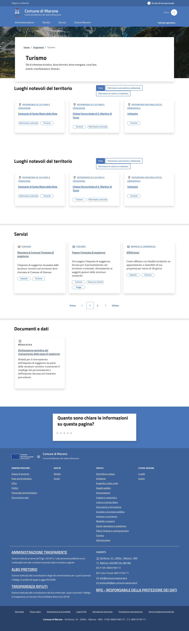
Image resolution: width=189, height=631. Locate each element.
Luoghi (141, 474)
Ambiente (101, 478)
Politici (15, 488)
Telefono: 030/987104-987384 (113, 563)
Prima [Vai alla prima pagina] (74, 306)
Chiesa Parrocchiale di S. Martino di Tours (92, 115)
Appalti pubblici (103, 488)
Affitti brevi (133, 252)
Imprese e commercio (143, 246)
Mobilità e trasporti (105, 521)
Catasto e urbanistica (106, 497)
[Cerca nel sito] (174, 12)
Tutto (100, 88)
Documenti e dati (20, 497)
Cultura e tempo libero (107, 502)
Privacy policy (35, 611)
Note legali (19, 611)
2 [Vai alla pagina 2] (99, 306)
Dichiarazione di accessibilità (58, 611)
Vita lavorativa (103, 540)
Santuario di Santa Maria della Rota (37, 114)
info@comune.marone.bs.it (111, 578)
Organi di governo (20, 474)
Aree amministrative (22, 478)
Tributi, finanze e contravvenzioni (112, 531)
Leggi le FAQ (81, 611)
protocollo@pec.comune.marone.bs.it (116, 583)
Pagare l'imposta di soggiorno (88, 252)
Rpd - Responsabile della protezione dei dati (136, 590)
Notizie (57, 474)
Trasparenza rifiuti (30, 586)
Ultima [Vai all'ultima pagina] (116, 306)
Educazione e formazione (108, 507)
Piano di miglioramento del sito (161, 611)
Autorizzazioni (103, 493)
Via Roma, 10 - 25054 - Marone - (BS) (129, 558)
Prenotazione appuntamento (131, 611)
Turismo (26, 246)
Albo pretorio (24, 569)
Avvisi (57, 478)
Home (27, 47)
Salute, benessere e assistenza (111, 526)
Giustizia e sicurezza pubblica (110, 512)
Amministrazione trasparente (39, 552)
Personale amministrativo (24, 493)
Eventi (141, 478)
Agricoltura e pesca (105, 474)
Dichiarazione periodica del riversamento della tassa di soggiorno (39, 352)
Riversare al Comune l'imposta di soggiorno (35, 254)
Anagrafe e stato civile (107, 483)
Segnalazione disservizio (102, 611)
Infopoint (132, 114)
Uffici (14, 483)
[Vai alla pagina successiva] (106, 305)
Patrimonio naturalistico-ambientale (124, 88)
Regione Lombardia (20, 3)
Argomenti (38, 47)
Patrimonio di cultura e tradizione (113, 93)
